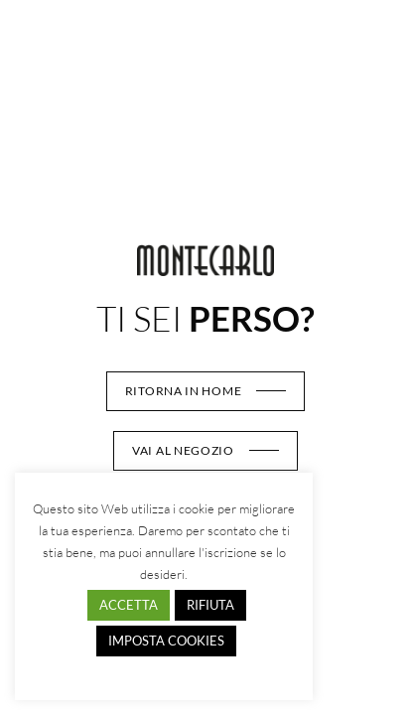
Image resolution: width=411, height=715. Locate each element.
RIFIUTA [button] (210, 605)
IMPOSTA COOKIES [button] (166, 640)
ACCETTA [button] (128, 605)
